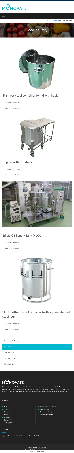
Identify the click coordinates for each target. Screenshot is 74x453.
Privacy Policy (8, 423)
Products (7, 409)
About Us (7, 417)
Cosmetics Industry (10, 358)
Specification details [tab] (12, 108)
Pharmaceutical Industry (12, 341)
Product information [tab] (12, 103)
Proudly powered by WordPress (37, 447)
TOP (5, 407)
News (6, 415)
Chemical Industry (10, 353)
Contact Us (7, 420)
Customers (7, 412)
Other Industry (9, 364)
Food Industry (8, 347)
